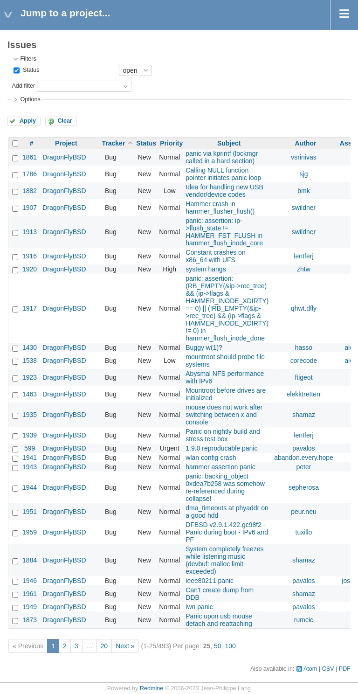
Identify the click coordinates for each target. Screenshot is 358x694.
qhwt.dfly (304, 308)
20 (104, 646)
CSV (328, 669)
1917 (29, 308)
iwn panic (199, 607)
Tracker (113, 143)
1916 (29, 256)
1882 (29, 190)
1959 (29, 532)
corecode (303, 360)
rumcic (303, 620)
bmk (303, 190)
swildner (304, 207)
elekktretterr (304, 394)
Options (30, 99)
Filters (28, 59)
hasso (303, 347)
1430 (29, 347)
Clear (64, 121)
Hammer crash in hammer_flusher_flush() (220, 207)
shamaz (303, 414)
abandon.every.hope (303, 457)
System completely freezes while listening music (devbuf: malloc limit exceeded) (224, 560)
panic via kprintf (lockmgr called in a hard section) (222, 157)
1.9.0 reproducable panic (221, 448)
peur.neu (304, 511)
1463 (29, 394)
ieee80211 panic (210, 580)
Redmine (151, 688)
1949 (29, 607)
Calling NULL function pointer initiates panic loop (223, 174)
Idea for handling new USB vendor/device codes (224, 190)
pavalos (303, 448)
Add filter (23, 86)
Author (306, 143)
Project (66, 143)
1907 (29, 207)
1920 (29, 269)
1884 (29, 560)
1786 (29, 174)
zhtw (303, 269)
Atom (310, 669)
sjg (304, 174)
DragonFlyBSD (64, 157)
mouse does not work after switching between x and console (224, 414)
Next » (125, 646)
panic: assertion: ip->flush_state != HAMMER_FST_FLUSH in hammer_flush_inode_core (224, 232)
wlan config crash (211, 457)
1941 (29, 457)
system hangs (206, 269)
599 (29, 448)
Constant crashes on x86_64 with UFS (215, 256)
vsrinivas (303, 157)
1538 (29, 360)
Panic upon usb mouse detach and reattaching (219, 619)
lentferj (303, 256)
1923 (29, 377)
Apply (28, 121)
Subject (229, 143)
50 (217, 646)
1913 (29, 232)
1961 (29, 593)
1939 (29, 435)
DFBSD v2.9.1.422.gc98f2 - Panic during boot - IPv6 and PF (227, 532)
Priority (171, 143)
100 (230, 646)
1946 (29, 580)
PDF (345, 669)
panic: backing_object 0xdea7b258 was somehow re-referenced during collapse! (225, 487)
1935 (29, 414)
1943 (29, 467)
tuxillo (304, 532)
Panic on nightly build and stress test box (223, 435)
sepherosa (304, 487)
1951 (29, 511)
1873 (29, 620)
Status (30, 70)
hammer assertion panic (220, 467)
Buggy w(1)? (204, 347)
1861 (29, 157)
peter (303, 467)
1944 (29, 487)
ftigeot (303, 377)
